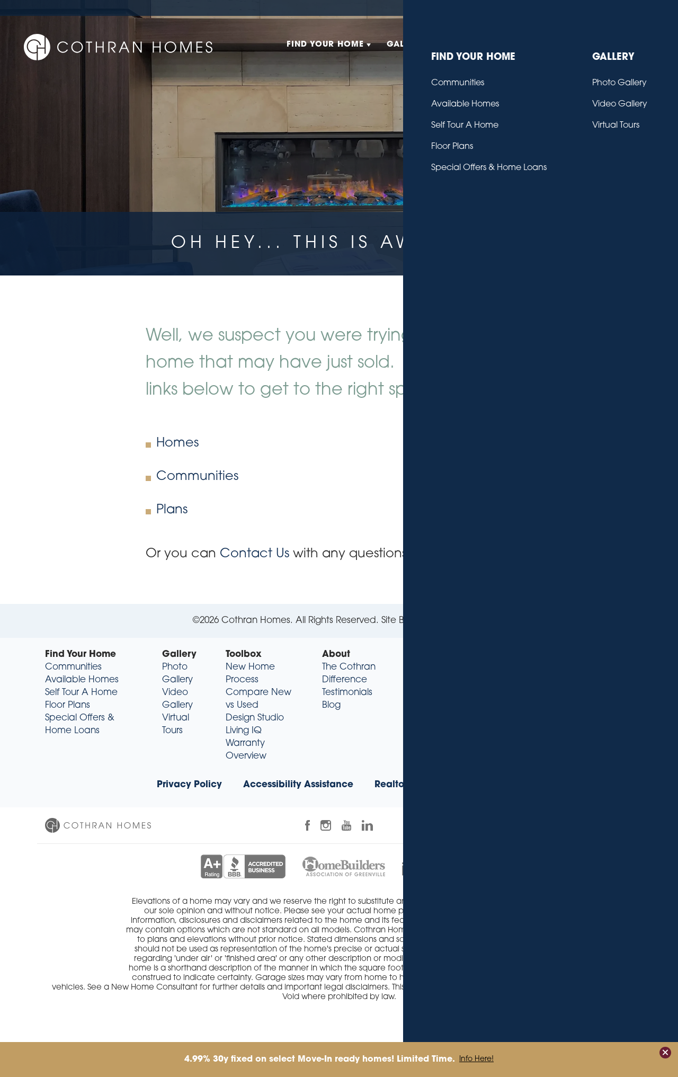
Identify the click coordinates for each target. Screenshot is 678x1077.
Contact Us (629, 8)
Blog (589, 8)
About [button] (528, 45)
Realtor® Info (404, 784)
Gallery (179, 654)
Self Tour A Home (81, 692)
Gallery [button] (406, 45)
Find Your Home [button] (325, 45)
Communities (197, 476)
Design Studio (255, 718)
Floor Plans (67, 705)
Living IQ (244, 730)
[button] (636, 45)
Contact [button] (587, 45)
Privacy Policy (189, 784)
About (336, 654)
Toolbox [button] (469, 45)
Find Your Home (80, 654)
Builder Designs (447, 620)
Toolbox (244, 654)
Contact (438, 654)
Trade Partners (488, 784)
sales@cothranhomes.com (565, 718)
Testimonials (347, 692)
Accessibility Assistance (298, 784)
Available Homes (82, 679)
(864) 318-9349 (574, 705)
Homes (177, 443)
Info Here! (476, 1059)
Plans (172, 510)
